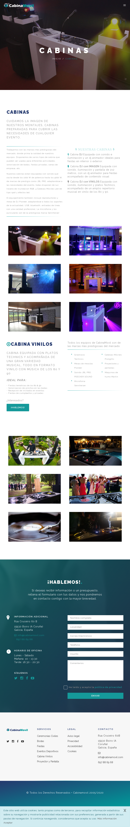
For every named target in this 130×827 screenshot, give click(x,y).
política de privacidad (108, 687)
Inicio (56, 59)
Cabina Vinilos (45, 756)
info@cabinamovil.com (29, 635)
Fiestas (41, 746)
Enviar (95, 696)
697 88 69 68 (24, 639)
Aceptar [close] (8, 822)
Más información (107, 818)
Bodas (40, 741)
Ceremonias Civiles (47, 736)
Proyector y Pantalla (48, 761)
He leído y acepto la (95, 687)
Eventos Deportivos (47, 751)
